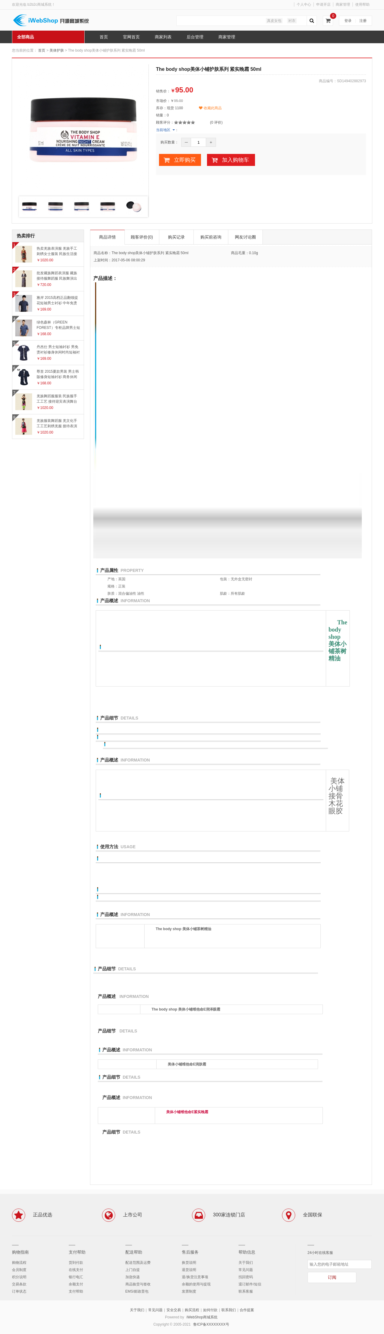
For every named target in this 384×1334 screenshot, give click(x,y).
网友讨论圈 (245, 237)
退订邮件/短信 (249, 1284)
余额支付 (76, 1284)
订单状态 (19, 1291)
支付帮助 (77, 1252)
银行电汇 (76, 1277)
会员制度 (19, 1270)
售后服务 (190, 1252)
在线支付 (76, 1270)
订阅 (332, 1277)
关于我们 (245, 1262)
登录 (348, 21)
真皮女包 (274, 21)
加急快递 (132, 1277)
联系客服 (245, 1291)
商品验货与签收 (138, 1284)
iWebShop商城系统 (202, 1317)
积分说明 (19, 1277)
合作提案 (247, 1310)
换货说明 (189, 1262)
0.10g (253, 253)
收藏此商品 (210, 108)
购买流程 (192, 1310)
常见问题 (245, 1270)
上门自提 (132, 1270)
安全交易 (173, 1310)
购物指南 (20, 1252)
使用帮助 (362, 4)
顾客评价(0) (142, 237)
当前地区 (163, 130)
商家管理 (343, 4)
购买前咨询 (210, 237)
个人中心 (304, 4)
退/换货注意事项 (195, 1277)
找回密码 (245, 1277)
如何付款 (210, 1310)
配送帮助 (133, 1252)
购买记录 (176, 237)
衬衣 (292, 21)
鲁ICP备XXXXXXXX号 (211, 1324)
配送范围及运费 (138, 1262)
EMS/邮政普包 (136, 1291)
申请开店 (323, 4)
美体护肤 (57, 50)
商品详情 (107, 237)
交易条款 (19, 1284)
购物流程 (19, 1262)
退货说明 (189, 1270)
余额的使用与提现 (196, 1284)
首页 (41, 50)
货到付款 (76, 1262)
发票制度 (189, 1291)
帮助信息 (246, 1252)
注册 (363, 21)
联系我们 (228, 1310)
